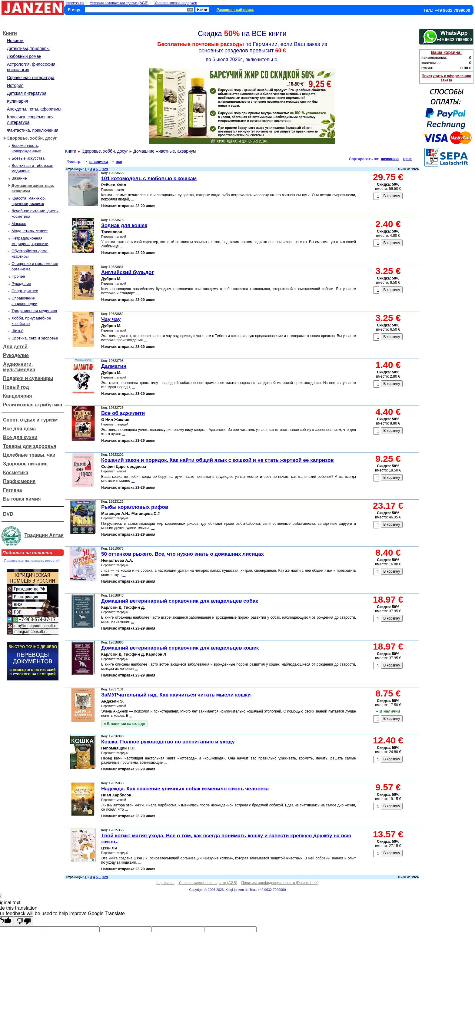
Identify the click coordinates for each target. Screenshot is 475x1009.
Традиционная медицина (34, 311)
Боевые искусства (28, 158)
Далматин (113, 366)
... (99, 169)
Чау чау (111, 319)
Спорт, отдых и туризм (30, 419)
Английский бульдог (127, 272)
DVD (8, 514)
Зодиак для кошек (124, 225)
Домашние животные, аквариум (164, 151)
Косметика (15, 472)
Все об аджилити (123, 413)
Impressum (75, 3)
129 (105, 169)
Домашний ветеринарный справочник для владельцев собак (179, 601)
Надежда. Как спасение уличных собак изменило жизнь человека (185, 789)
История (15, 85)
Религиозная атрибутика (32, 404)
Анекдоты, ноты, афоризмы (34, 109)
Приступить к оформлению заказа (446, 78)
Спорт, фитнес (25, 291)
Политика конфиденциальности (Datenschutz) (279, 883)
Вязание (19, 178)
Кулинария (17, 101)
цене (407, 159)
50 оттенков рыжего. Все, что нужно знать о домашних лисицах (182, 554)
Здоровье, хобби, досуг (32, 138)
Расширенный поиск (235, 10)
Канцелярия (17, 396)
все (119, 162)
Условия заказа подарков (175, 3)
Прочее (18, 276)
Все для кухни (20, 437)
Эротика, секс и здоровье (35, 338)
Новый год (16, 387)
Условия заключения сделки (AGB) (119, 3)
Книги (10, 33)
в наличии (98, 162)
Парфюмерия (19, 481)
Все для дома (19, 428)
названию (390, 159)
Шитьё (17, 331)
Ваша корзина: (446, 52)
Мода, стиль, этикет (30, 231)
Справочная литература (31, 77)
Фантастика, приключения (32, 130)
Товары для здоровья (29, 446)
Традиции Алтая (44, 535)
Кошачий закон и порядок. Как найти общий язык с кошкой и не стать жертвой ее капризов (217, 460)
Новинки (15, 40)
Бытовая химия (22, 498)
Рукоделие (21, 283)
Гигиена (12, 490)
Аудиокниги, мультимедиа (19, 367)
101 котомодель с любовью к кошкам (149, 178)
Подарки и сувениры (28, 378)
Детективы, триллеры (28, 48)
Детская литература (26, 93)
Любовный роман (24, 56)
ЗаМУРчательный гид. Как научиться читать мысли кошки (176, 695)
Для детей (15, 346)
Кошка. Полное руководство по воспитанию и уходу (168, 742)
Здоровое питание (25, 463)
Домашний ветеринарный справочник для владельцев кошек (180, 648)
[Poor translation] (23, 921)
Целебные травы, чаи (29, 455)
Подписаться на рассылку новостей (31, 560)
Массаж (19, 223)
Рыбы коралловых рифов (134, 507)
